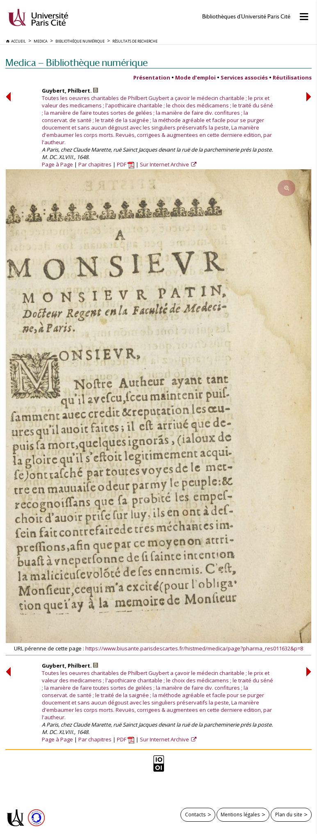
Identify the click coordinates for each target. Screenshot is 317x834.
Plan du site (288, 814)
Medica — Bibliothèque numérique (76, 62)
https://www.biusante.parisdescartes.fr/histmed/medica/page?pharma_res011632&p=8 (194, 648)
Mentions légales (240, 814)
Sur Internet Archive (165, 164)
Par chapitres (95, 164)
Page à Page (57, 164)
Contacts (195, 814)
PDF (126, 164)
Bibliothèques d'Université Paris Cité (246, 17)
